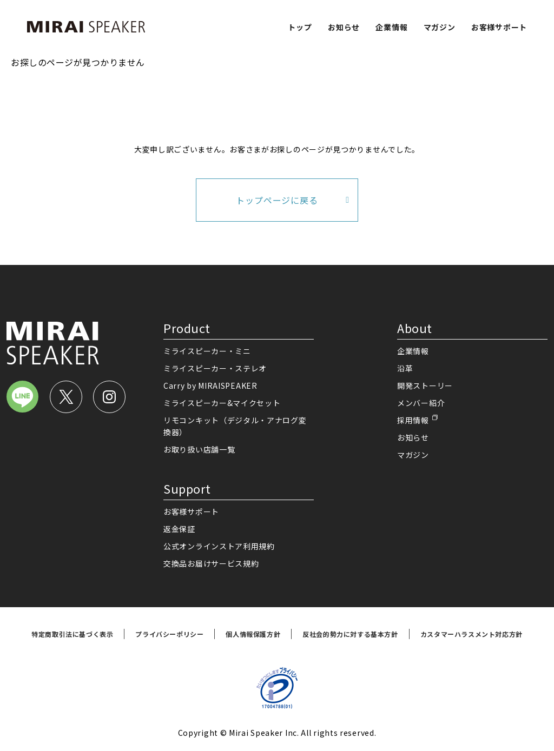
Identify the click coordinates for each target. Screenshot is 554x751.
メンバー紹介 (421, 402)
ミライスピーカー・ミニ (207, 350)
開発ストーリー (425, 385)
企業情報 (391, 27)
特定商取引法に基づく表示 (72, 634)
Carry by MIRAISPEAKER (210, 385)
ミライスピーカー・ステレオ (215, 368)
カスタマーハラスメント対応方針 (471, 634)
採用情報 (413, 420)
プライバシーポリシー (169, 634)
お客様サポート (499, 27)
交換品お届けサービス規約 (211, 563)
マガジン (440, 27)
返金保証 (179, 528)
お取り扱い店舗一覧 (199, 449)
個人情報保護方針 (253, 634)
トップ (300, 27)
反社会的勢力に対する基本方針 (350, 634)
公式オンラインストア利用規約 (219, 546)
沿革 (405, 368)
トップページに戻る (277, 200)
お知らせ (344, 27)
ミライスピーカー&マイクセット (222, 402)
